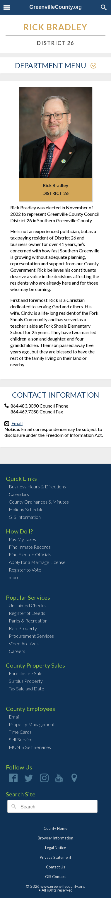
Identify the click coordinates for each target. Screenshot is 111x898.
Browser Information (55, 838)
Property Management (32, 724)
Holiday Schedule (26, 509)
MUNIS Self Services (30, 747)
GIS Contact (55, 876)
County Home (55, 828)
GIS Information (25, 517)
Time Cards (20, 732)
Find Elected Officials (30, 554)
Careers (17, 651)
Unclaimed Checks (27, 605)
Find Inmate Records (30, 547)
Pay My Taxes (22, 539)
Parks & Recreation (28, 620)
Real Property (23, 628)
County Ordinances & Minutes (39, 501)
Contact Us (55, 867)
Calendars (19, 494)
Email (17, 423)
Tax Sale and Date (26, 688)
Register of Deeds (27, 613)
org (55, 7)
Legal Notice (55, 847)
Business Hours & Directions (37, 486)
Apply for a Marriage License (37, 562)
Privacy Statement (55, 857)
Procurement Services (31, 636)
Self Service (21, 739)
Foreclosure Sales (27, 673)
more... (15, 577)
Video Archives (24, 643)
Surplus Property (26, 681)
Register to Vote (25, 569)
